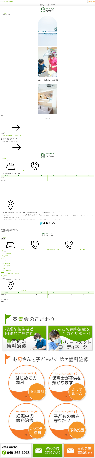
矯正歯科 (2, 272)
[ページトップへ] (2, 301)
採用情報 (2, 258)
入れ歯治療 (3, 268)
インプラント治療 (4, 266)
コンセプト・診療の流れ (6, 253)
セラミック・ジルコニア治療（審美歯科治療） (10, 273)
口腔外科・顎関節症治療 (6, 270)
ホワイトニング (4, 275)
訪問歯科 (2, 276)
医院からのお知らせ (5, 260)
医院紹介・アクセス (5, 255)
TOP (2, 250)
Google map (13, 209)
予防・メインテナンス (5, 265)
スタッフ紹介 (3, 256)
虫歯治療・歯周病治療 (5, 263)
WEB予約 (13, 170)
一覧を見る (13, 132)
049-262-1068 (38, 170)
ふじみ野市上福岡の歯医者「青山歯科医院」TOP (11, 135)
